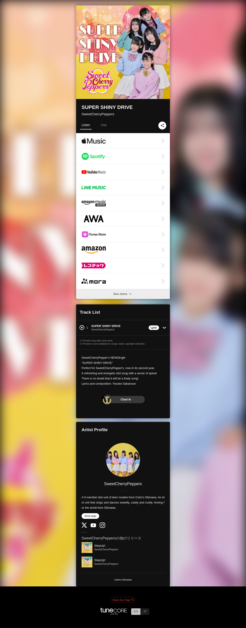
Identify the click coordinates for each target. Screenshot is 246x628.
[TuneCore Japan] (114, 613)
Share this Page (123, 600)
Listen (86, 125)
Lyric (154, 327)
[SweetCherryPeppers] (123, 460)
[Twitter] (84, 526)
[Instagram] (102, 527)
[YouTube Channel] (93, 526)
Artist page (90, 516)
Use (103, 125)
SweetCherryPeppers (98, 114)
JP (145, 611)
